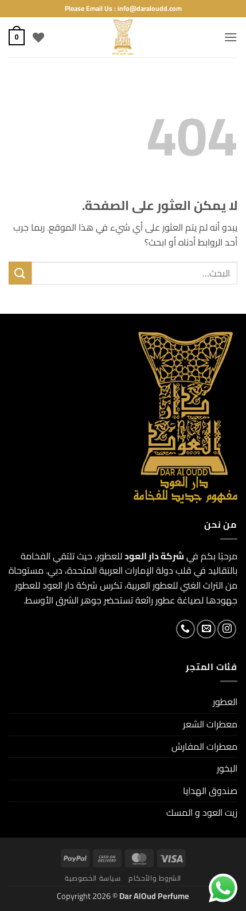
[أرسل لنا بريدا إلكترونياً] (206, 629)
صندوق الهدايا (210, 790)
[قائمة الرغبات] (38, 37)
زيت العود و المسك (201, 812)
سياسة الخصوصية (93, 878)
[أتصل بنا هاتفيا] (185, 629)
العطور (225, 701)
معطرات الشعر (210, 724)
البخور (227, 768)
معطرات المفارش (204, 746)
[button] (230, 37)
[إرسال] (20, 273)
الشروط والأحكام (154, 878)
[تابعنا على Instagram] (226, 629)
